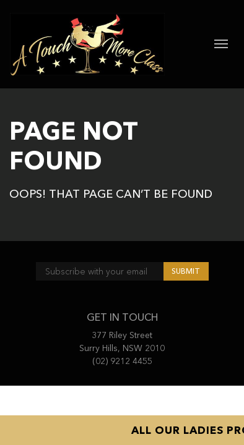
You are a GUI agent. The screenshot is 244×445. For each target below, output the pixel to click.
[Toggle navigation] (221, 43)
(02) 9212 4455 (122, 361)
